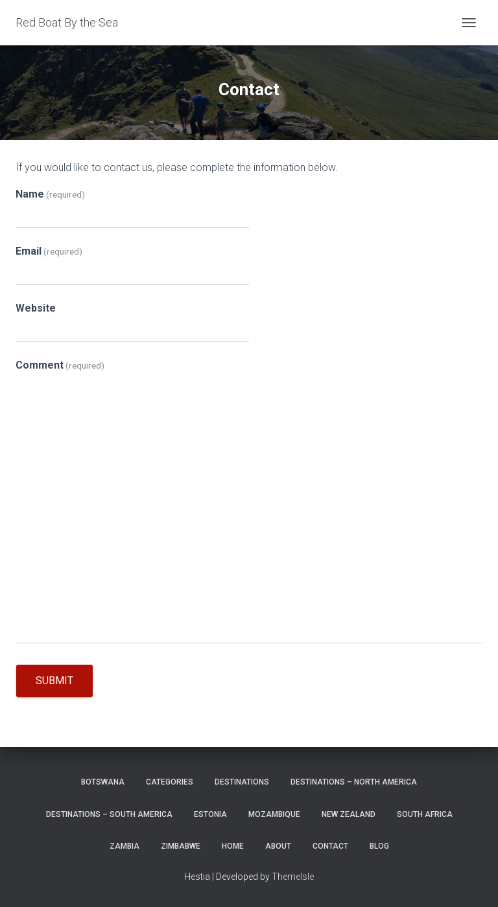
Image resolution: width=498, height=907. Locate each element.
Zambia (124, 846)
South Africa (425, 814)
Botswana (102, 781)
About (278, 846)
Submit (54, 680)
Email (49, 251)
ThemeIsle (293, 876)
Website (36, 308)
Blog (379, 846)
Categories (169, 781)
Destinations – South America (109, 814)
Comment (60, 365)
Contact (330, 846)
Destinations (242, 781)
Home (233, 846)
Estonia (210, 814)
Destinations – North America (353, 781)
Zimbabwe (180, 846)
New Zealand (348, 814)
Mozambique (274, 814)
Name (50, 194)
